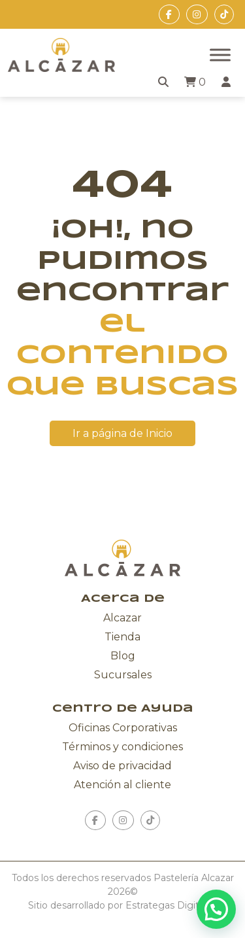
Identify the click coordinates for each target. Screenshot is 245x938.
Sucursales (123, 675)
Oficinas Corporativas (123, 727)
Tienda (122, 637)
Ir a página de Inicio (122, 433)
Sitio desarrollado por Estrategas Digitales (122, 905)
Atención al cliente (122, 784)
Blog (122, 656)
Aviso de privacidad (122, 765)
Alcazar (122, 618)
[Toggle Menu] (220, 54)
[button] (216, 909)
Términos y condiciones (122, 746)
